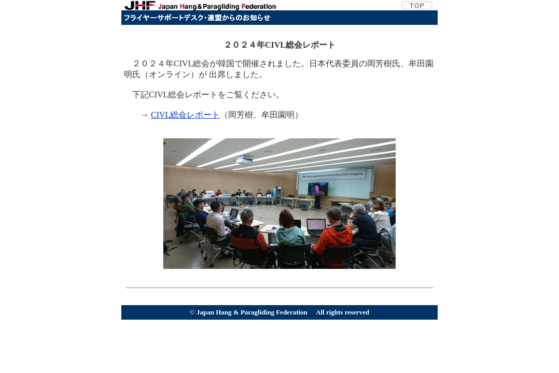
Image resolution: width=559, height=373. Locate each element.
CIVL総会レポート (185, 114)
